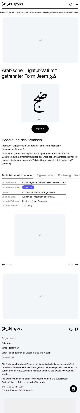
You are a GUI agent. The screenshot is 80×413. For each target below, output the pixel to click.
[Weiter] (73, 264)
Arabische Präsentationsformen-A (38, 197)
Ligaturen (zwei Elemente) (34, 201)
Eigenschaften (45, 175)
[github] (71, 329)
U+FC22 (28, 187)
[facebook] (76, 329)
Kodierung (64, 175)
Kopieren (40, 128)
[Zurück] (7, 264)
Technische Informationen (17, 175)
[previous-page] (26, 12)
